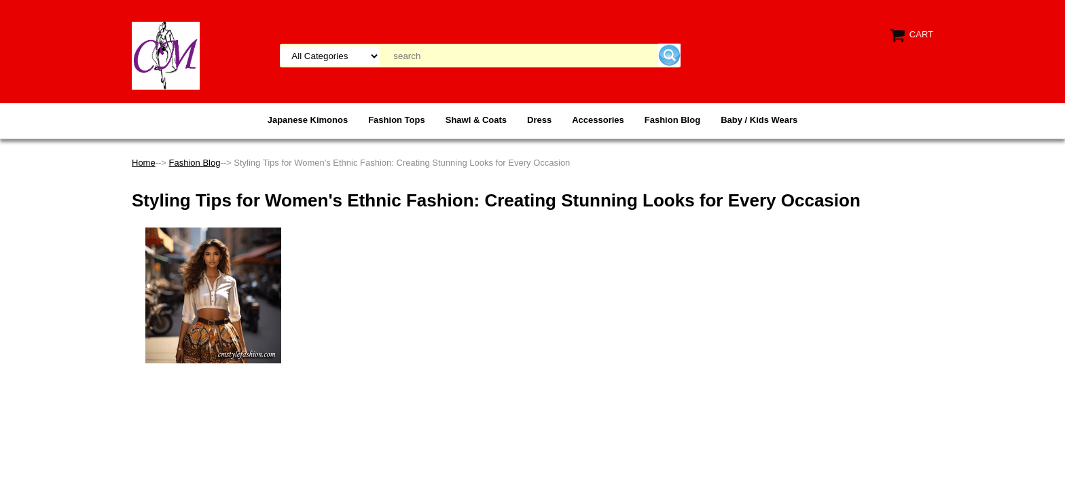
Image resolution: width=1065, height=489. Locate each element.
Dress (539, 120)
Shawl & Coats (476, 120)
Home (144, 163)
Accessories (598, 120)
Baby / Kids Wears (759, 120)
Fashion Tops (396, 120)
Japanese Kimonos (308, 120)
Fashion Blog (672, 120)
